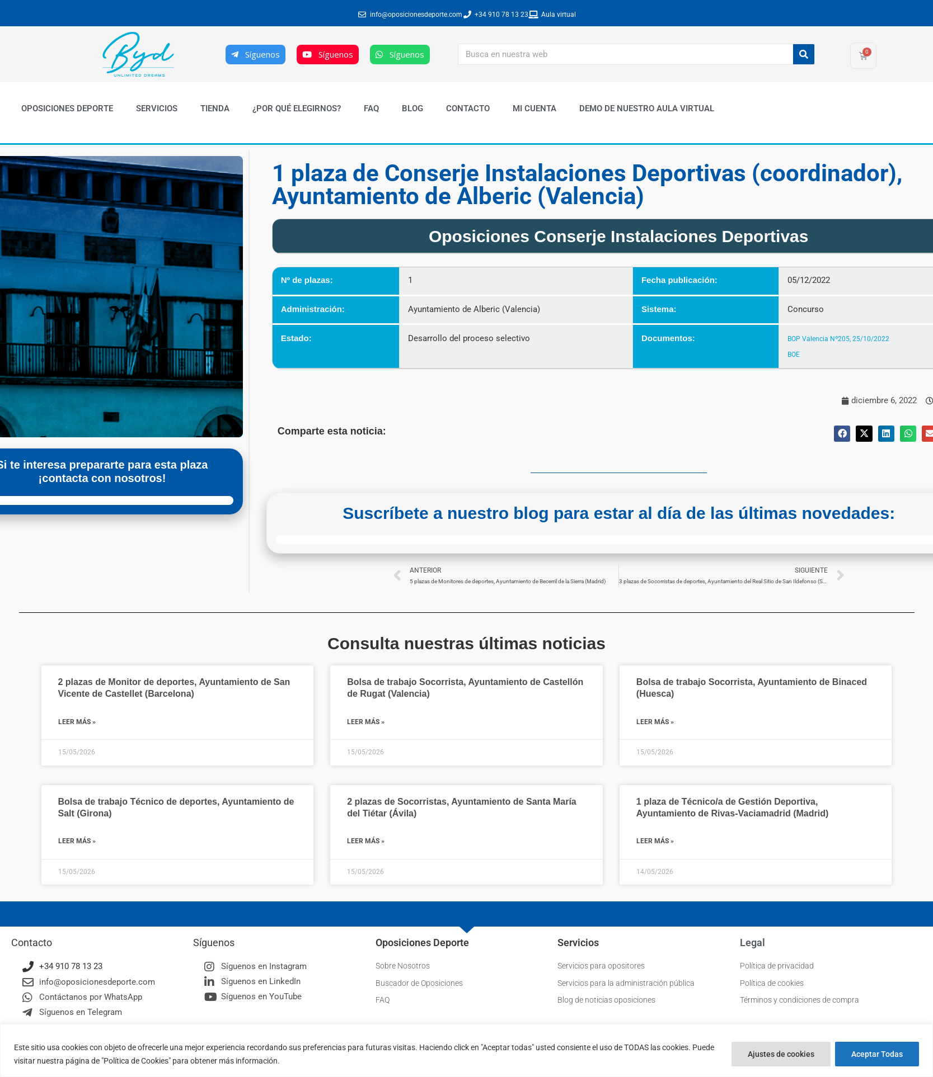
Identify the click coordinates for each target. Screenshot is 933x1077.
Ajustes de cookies (781, 1054)
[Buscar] (803, 54)
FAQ (371, 108)
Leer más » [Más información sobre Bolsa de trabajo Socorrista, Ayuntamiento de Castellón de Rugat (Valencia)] (366, 722)
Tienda (214, 108)
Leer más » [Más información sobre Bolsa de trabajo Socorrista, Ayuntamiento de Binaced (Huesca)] (655, 722)
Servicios (156, 108)
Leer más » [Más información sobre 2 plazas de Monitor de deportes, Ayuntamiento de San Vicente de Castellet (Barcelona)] (77, 722)
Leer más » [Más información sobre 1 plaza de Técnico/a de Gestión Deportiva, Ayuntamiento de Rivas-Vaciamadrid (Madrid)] (655, 842)
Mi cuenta (534, 108)
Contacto (468, 108)
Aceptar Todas (877, 1054)
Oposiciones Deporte (67, 108)
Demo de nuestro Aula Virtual (646, 108)
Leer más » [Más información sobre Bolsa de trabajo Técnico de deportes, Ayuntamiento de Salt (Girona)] (77, 842)
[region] (466, 1050)
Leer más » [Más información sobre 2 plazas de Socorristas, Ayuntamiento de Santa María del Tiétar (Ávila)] (366, 842)
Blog (412, 108)
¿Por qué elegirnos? (296, 108)
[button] (842, 434)
